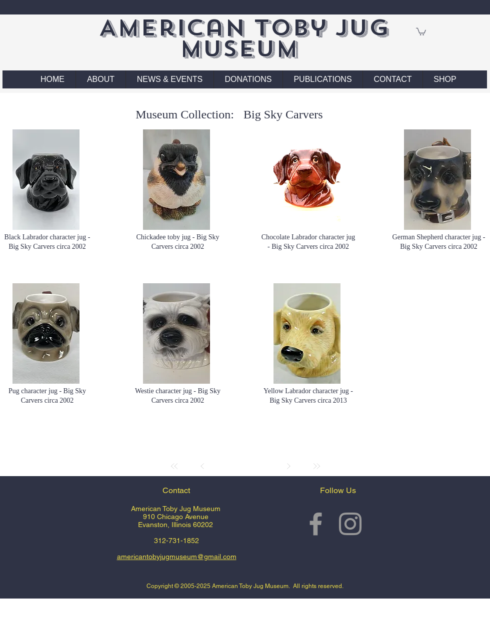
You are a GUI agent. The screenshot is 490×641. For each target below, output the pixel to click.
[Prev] (202, 466)
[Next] (288, 466)
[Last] (316, 466)
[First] (174, 466)
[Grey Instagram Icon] (350, 524)
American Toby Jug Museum (243, 38)
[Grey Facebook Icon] (315, 524)
